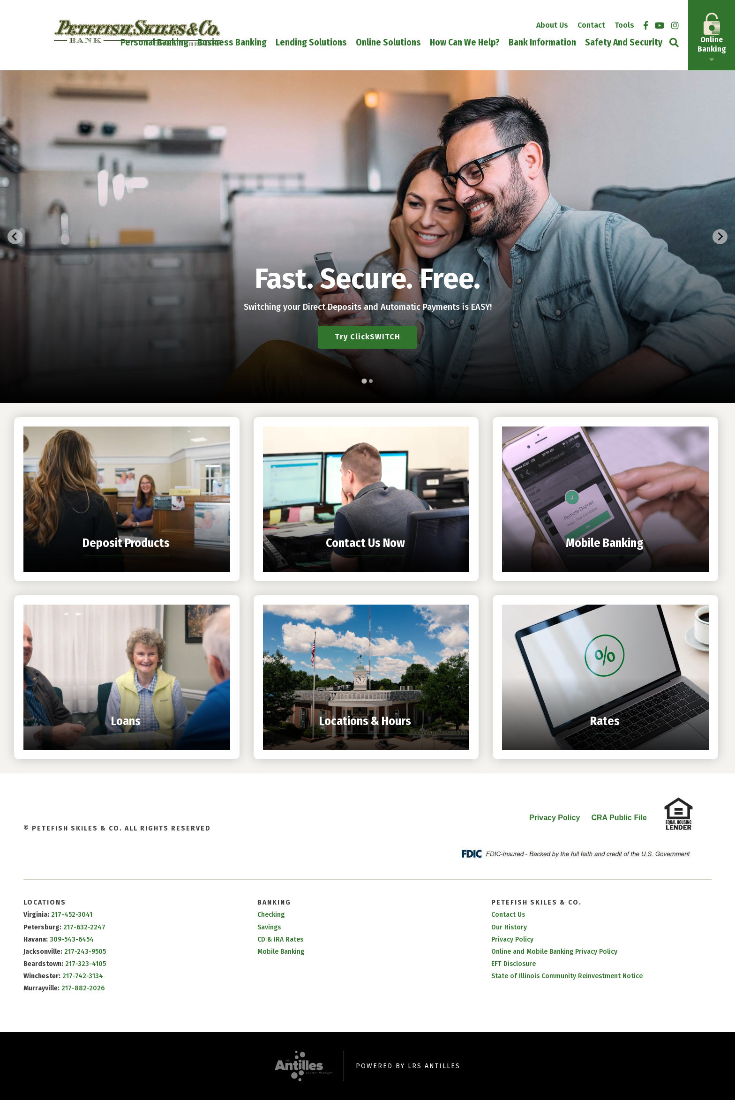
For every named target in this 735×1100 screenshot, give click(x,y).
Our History (509, 927)
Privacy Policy (554, 818)
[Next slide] (720, 236)
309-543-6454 (72, 939)
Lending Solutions (311, 42)
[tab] (364, 380)
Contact (591, 25)
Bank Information (542, 42)
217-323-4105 (85, 964)
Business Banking (232, 42)
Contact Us (508, 915)
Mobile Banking (280, 952)
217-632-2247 (84, 927)
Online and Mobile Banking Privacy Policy (554, 952)
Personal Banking (154, 42)
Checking (271, 915)
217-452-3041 (71, 915)
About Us (552, 25)
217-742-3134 (82, 976)
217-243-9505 (85, 952)
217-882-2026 (83, 988)
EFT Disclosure (513, 964)
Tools (624, 25)
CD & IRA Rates (280, 939)
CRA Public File (619, 818)
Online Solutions (388, 42)
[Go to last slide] (15, 236)
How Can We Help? (465, 42)
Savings (269, 927)
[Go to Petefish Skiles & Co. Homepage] (137, 33)
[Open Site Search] (674, 42)
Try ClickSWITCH (367, 336)
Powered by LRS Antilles (408, 1066)
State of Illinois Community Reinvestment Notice (567, 976)
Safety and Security (623, 42)
